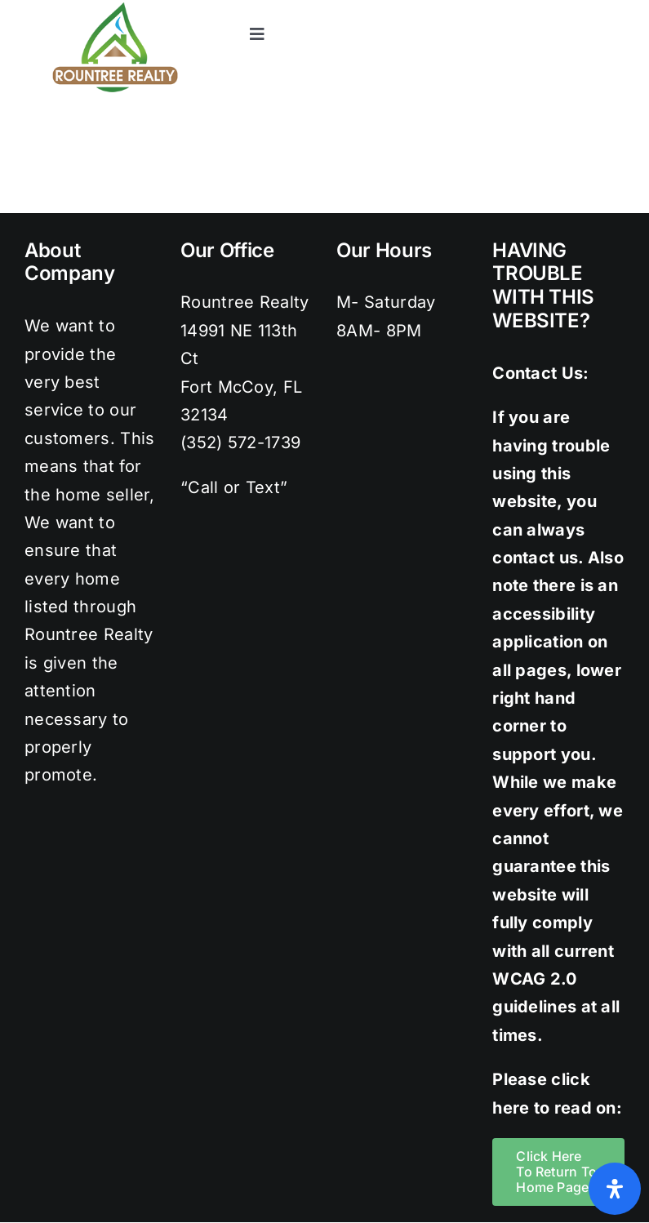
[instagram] (550, 8)
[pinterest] (583, 8)
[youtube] (616, 8)
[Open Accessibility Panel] (615, 1189)
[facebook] (484, 8)
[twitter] (517, 8)
